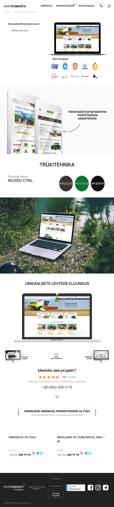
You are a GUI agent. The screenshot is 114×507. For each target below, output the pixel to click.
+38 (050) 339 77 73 (57, 387)
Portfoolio (86, 6)
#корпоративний (29, 23)
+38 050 (20, 454)
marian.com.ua (20, 30)
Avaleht (7, 12)
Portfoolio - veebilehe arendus (25, 12)
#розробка (14, 23)
